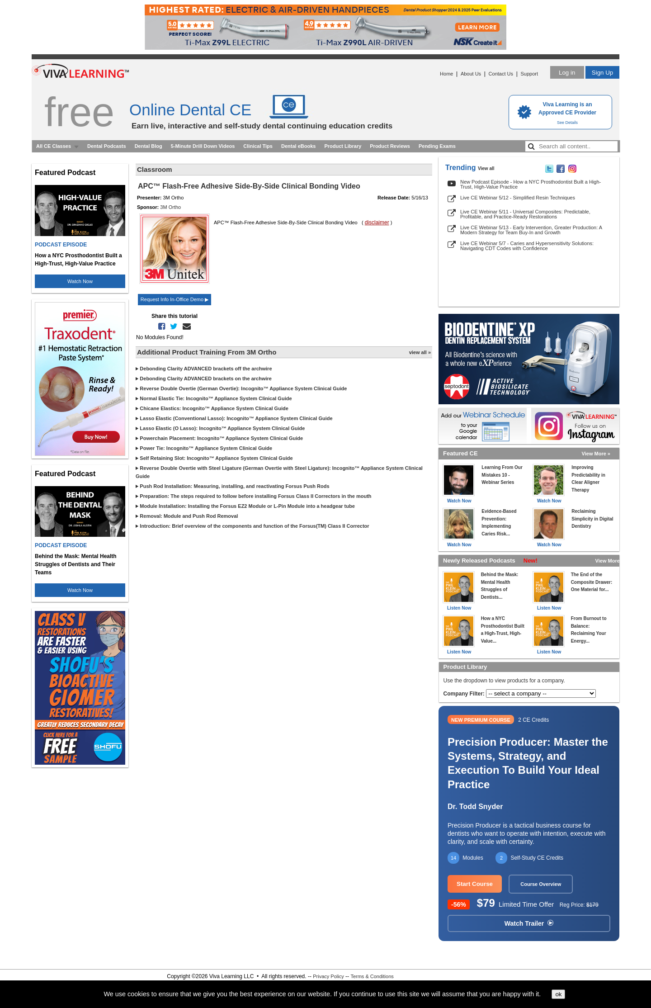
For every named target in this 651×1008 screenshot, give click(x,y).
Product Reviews (390, 146)
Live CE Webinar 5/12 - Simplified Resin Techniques (517, 197)
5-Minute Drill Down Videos (203, 146)
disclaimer (377, 222)
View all (486, 168)
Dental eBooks (298, 146)
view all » (420, 352)
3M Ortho (170, 207)
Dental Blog (148, 146)
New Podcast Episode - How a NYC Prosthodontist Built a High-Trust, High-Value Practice (530, 184)
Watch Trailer (529, 923)
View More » (596, 453)
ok (558, 994)
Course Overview (540, 884)
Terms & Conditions (371, 976)
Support (529, 73)
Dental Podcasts (106, 146)
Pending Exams (437, 146)
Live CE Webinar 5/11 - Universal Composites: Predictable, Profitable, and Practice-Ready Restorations (525, 214)
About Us (471, 73)
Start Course (475, 883)
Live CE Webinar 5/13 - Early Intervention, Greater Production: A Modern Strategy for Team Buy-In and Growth (531, 230)
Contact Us (501, 73)
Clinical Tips (258, 146)
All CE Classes (53, 146)
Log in (567, 72)
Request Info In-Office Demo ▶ (174, 299)
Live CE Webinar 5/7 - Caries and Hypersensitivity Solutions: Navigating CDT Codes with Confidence (527, 246)
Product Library (342, 146)
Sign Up (602, 72)
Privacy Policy (328, 976)
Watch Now (80, 281)
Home (446, 73)
